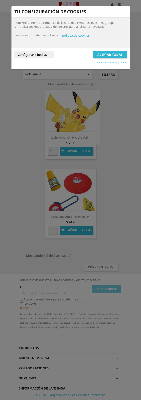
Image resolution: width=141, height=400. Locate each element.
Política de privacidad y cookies (112, 62)
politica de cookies (76, 35)
